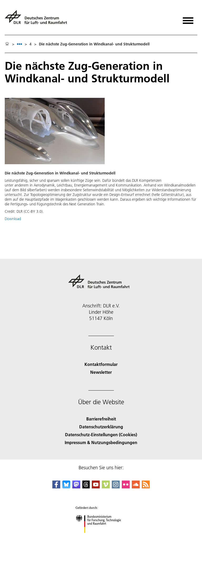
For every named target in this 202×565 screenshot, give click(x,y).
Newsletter (101, 372)
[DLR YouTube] (96, 487)
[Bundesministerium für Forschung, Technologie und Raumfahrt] (101, 537)
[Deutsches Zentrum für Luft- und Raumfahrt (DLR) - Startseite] (38, 19)
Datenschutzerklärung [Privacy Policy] (101, 426)
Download (13, 218)
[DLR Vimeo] (106, 487)
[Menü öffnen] (188, 19)
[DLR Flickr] (126, 487)
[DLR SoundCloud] (136, 487)
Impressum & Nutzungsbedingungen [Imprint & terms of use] (101, 442)
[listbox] (19, 44)
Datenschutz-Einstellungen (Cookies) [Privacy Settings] (101, 434)
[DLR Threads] (86, 487)
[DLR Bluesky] (66, 487)
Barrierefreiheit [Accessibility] (101, 419)
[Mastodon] (76, 487)
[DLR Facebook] (56, 487)
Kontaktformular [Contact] (101, 364)
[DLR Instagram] (116, 487)
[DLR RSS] (146, 487)
